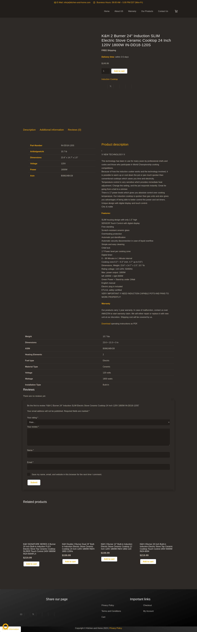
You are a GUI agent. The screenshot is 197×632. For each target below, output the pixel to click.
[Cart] (176, 11)
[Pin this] (123, 86)
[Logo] (34, 11)
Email (30, 462)
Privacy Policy (108, 605)
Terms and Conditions (111, 611)
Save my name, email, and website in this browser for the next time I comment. (67, 474)
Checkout (147, 605)
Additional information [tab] (52, 129)
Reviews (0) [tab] (74, 129)
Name (30, 450)
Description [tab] (29, 129)
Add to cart (119, 71)
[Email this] (21, 614)
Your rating (32, 418)
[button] (31, 564)
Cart (103, 617)
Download (106, 324)
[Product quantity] (106, 71)
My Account (148, 611)
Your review (33, 427)
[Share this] (105, 86)
